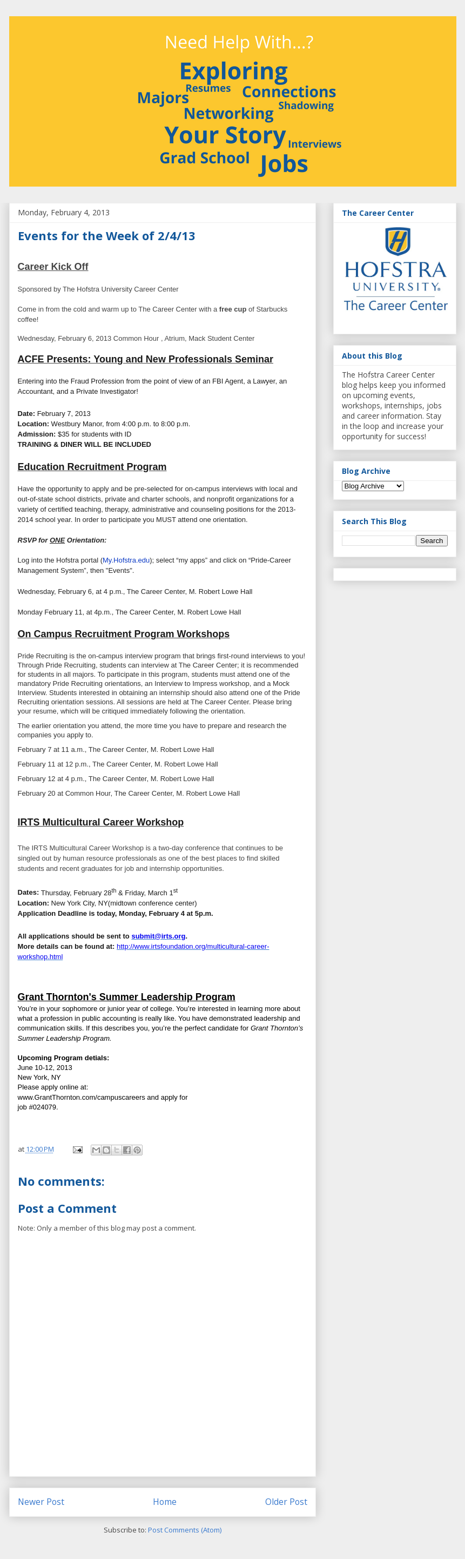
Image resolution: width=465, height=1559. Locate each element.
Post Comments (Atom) (184, 1530)
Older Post (286, 1502)
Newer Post (41, 1502)
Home (165, 1502)
